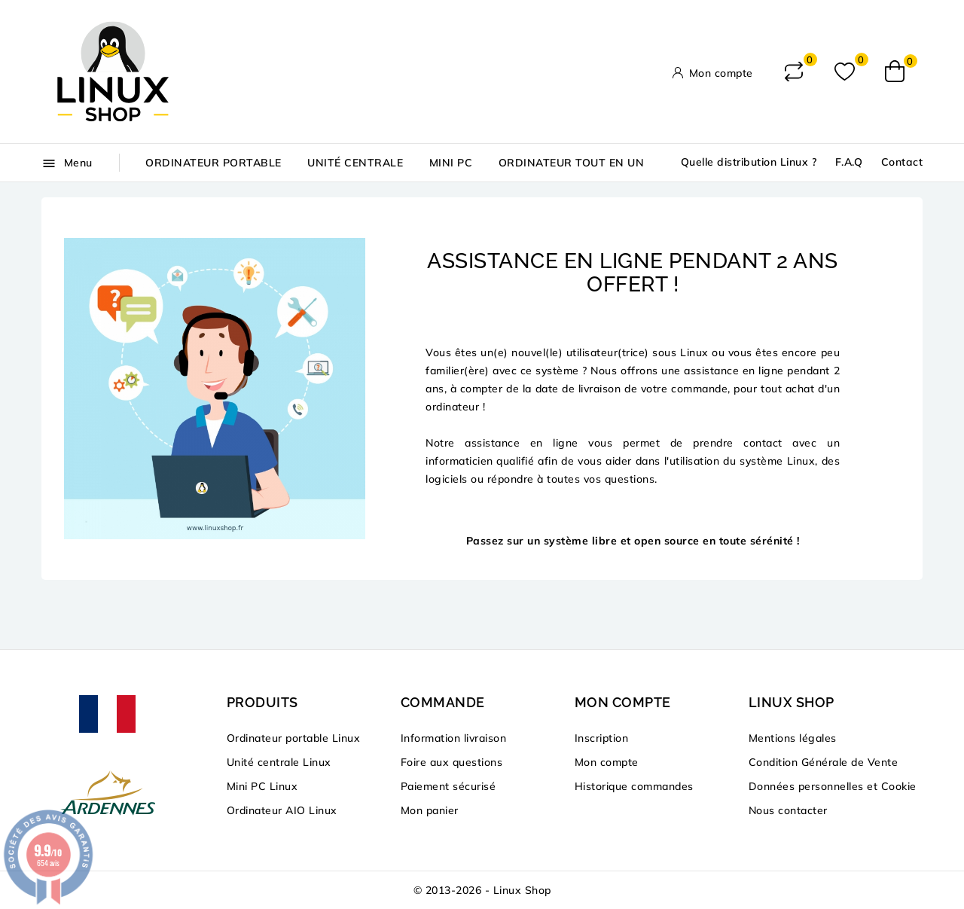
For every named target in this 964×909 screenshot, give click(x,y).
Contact (902, 162)
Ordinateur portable (213, 162)
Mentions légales (793, 738)
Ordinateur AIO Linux (282, 810)
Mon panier (430, 810)
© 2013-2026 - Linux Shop (482, 890)
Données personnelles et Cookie (833, 786)
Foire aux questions (452, 762)
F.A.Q (849, 162)
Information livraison (454, 738)
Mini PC (451, 162)
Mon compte (607, 762)
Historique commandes (634, 786)
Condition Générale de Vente (823, 762)
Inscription (602, 738)
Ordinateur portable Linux (294, 738)
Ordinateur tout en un (572, 162)
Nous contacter (788, 810)
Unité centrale (355, 162)
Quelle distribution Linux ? (749, 162)
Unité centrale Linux (279, 762)
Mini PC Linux (262, 786)
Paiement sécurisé (448, 786)
